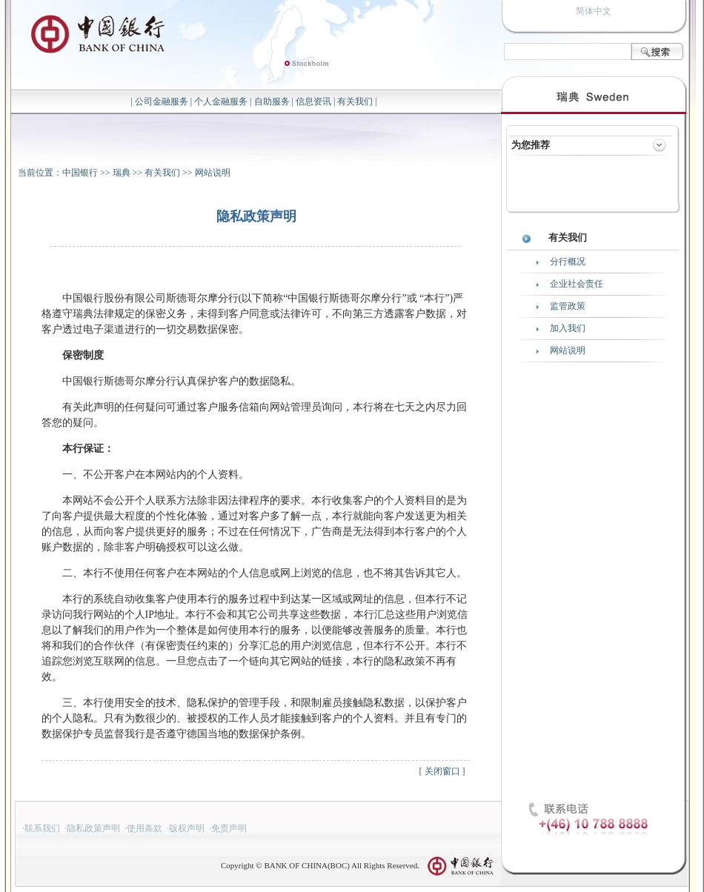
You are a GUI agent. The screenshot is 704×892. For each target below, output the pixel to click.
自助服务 (272, 101)
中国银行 (80, 172)
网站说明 (212, 172)
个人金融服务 (221, 101)
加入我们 (567, 328)
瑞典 (121, 172)
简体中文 (593, 11)
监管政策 (567, 306)
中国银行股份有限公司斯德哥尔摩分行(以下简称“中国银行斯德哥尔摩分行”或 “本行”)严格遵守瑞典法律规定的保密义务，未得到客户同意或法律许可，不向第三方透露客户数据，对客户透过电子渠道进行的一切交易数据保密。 (254, 314)
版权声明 (187, 828)
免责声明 (229, 828)
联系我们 (42, 828)
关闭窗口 (442, 771)
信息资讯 (313, 101)
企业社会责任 (576, 284)
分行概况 (567, 261)
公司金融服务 (161, 101)
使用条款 (144, 828)
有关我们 (355, 101)
